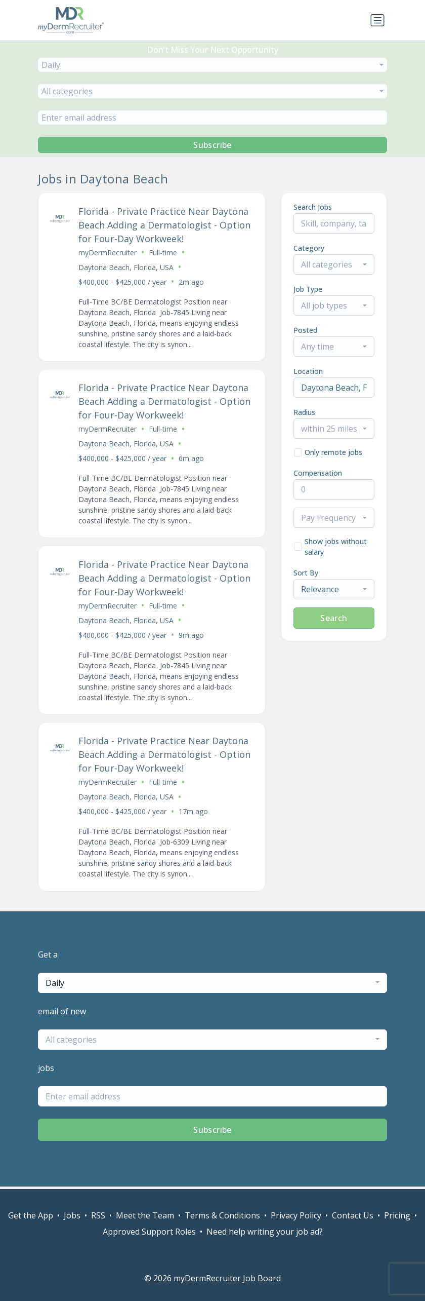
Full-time (163, 252)
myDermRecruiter (108, 252)
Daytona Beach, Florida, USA (126, 267)
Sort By (305, 573)
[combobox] (212, 65)
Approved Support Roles (149, 1231)
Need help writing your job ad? (264, 1231)
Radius (304, 412)
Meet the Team (145, 1215)
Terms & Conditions (222, 1215)
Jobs (72, 1215)
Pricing (397, 1215)
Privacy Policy (296, 1215)
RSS (98, 1215)
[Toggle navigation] (377, 20)
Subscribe (212, 144)
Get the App (30, 1215)
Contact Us (352, 1215)
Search (333, 618)
